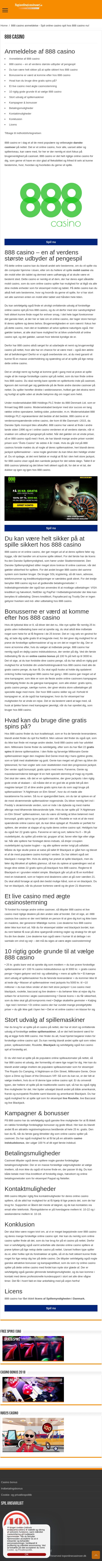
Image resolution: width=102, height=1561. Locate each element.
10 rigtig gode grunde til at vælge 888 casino (35, 91)
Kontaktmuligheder (20, 113)
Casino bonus (9, 1482)
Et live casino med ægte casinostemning (33, 86)
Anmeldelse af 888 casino (24, 58)
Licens (13, 124)
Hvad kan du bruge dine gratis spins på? (33, 80)
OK (26, 1554)
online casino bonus (42, 656)
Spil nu (51, 242)
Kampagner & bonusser (23, 102)
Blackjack (49, 1044)
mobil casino (81, 270)
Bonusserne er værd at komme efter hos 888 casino (39, 75)
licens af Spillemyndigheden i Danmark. (60, 1298)
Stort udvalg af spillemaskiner (26, 97)
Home (4, 25)
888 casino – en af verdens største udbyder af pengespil (42, 64)
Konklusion (15, 119)
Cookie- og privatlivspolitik (16, 1494)
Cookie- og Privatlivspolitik (19, 1550)
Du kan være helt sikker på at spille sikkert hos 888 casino (43, 69)
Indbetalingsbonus (12, 1488)
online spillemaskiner (42, 1031)
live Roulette (70, 1098)
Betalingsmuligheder (21, 108)
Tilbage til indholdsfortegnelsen (23, 133)
